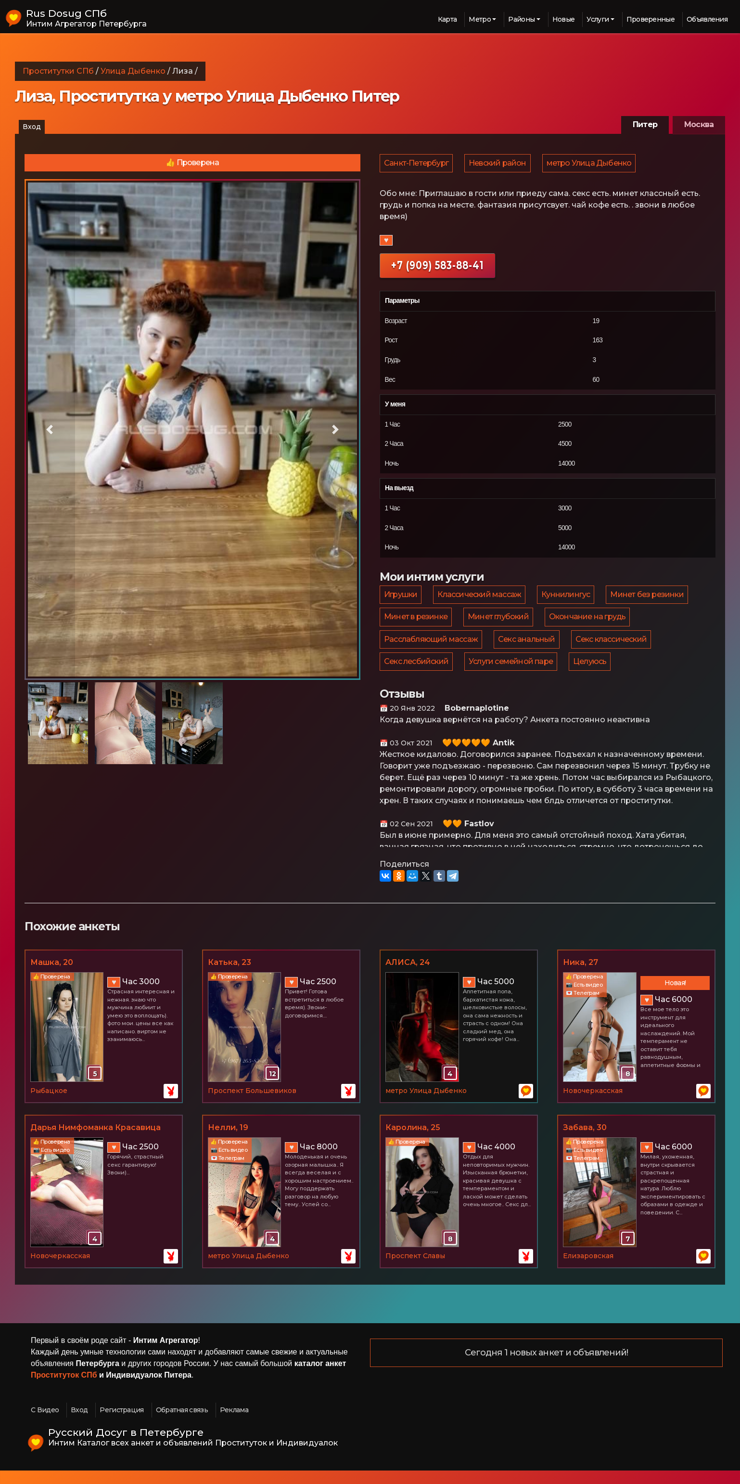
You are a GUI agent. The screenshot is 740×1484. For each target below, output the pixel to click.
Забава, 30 (585, 1141)
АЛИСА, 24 (407, 975)
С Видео (45, 1423)
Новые (563, 19)
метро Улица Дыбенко (591, 164)
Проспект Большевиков (252, 1104)
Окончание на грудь (589, 623)
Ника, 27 (580, 975)
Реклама (234, 1423)
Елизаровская (588, 1269)
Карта (447, 19)
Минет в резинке (416, 623)
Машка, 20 (51, 975)
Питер (645, 124)
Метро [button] (480, 19)
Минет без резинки (650, 598)
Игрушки (401, 598)
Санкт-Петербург (416, 164)
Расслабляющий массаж (431, 648)
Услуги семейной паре (512, 673)
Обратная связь (182, 1423)
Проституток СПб (64, 1388)
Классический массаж (481, 598)
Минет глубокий (499, 623)
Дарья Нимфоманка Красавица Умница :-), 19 (95, 1141)
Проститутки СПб (58, 71)
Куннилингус (568, 598)
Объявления (707, 19)
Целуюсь (592, 673)
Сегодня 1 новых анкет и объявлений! (546, 1366)
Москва (699, 124)
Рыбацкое (48, 1104)
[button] (50, 429)
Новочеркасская (593, 1104)
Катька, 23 (229, 975)
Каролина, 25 (412, 1141)
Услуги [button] (598, 19)
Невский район (499, 164)
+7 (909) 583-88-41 (437, 268)
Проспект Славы (415, 1269)
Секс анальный (528, 648)
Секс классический (613, 648)
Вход (32, 126)
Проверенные (650, 19)
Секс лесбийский (416, 673)
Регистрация (121, 1423)
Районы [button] (521, 19)
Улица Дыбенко (133, 71)
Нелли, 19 (228, 1141)
